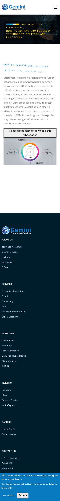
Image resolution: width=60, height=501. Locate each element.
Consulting (7, 301)
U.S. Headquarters (11, 458)
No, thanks (9, 495)
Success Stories (10, 400)
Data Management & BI (13, 311)
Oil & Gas (6, 366)
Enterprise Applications (13, 291)
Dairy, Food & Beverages (14, 355)
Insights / (35, 24)
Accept (22, 495)
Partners (6, 257)
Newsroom (7, 262)
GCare (5, 267)
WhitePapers (8, 405)
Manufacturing (9, 361)
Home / (25, 24)
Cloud (5, 296)
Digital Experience (11, 316)
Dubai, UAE (7, 463)
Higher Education (10, 350)
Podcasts (6, 390)
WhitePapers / (15, 27)
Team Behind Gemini (12, 246)
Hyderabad (7, 468)
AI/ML (5, 306)
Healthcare (7, 345)
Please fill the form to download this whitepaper (30, 133)
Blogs (4, 395)
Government (8, 340)
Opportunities (9, 434)
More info (6, 488)
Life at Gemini (8, 429)
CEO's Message (10, 252)
